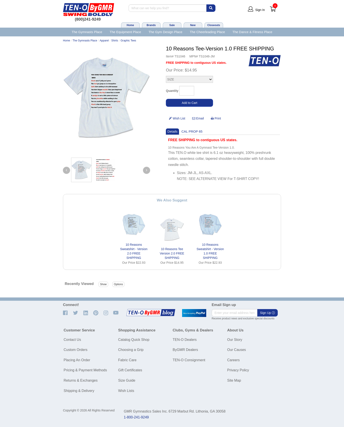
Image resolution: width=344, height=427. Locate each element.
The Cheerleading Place (207, 32)
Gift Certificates (130, 370)
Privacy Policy (238, 370)
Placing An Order (77, 360)
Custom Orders (75, 350)
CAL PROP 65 (191, 131)
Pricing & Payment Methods (85, 370)
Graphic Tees (128, 40)
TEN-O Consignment (189, 360)
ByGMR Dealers (185, 350)
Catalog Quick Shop (133, 340)
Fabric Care (127, 360)
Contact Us (72, 340)
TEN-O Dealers (185, 340)
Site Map (234, 380)
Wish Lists (126, 391)
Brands (151, 25)
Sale (172, 25)
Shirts (114, 40)
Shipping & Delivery (79, 391)
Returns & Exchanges (81, 380)
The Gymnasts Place (87, 32)
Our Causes (236, 350)
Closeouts (213, 25)
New (193, 25)
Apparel (104, 40)
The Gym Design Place (165, 32)
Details (172, 131)
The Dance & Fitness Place (252, 32)
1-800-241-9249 (136, 417)
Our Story (234, 340)
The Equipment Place (125, 32)
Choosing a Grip (131, 350)
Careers (233, 360)
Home (130, 25)
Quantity (172, 91)
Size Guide (126, 380)
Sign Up (267, 313)
